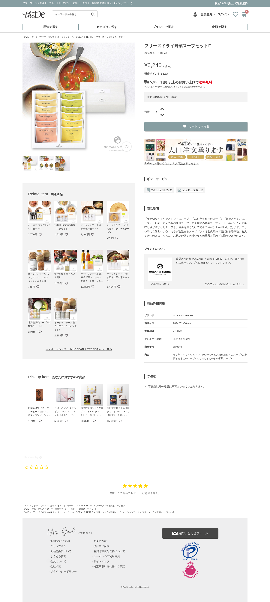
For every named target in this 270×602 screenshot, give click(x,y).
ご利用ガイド (70, 533)
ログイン (223, 14)
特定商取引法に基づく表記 (109, 566)
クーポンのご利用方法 (107, 556)
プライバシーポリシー (63, 571)
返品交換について (60, 551)
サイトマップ (101, 561)
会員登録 (206, 14)
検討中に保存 (101, 546)
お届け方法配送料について (109, 551)
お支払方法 (100, 541)
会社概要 (55, 566)
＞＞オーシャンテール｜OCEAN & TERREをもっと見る (79, 349)
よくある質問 (58, 556)
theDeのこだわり (60, 541)
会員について (58, 561)
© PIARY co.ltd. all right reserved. (135, 587)
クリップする (58, 546)
